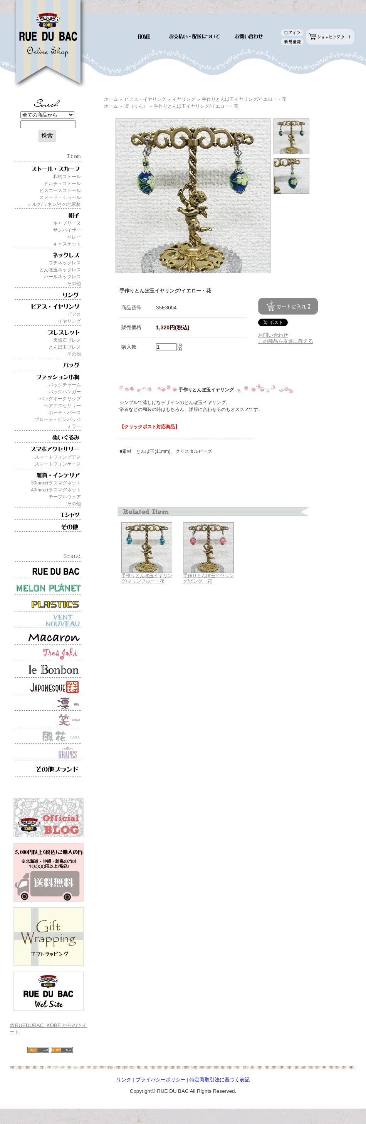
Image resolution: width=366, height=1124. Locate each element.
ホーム (111, 99)
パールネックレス (62, 276)
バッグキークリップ (60, 398)
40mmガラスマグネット (56, 490)
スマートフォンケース (58, 464)
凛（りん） (136, 106)
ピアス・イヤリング (145, 99)
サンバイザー (67, 230)
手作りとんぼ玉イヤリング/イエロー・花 (244, 99)
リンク (123, 1079)
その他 (74, 283)
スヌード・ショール (60, 197)
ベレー (74, 237)
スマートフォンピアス (58, 457)
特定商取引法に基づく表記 (220, 1079)
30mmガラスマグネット (56, 483)
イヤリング (69, 321)
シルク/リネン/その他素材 (54, 204)
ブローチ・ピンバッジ (58, 419)
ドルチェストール (62, 183)
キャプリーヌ (67, 223)
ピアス (74, 314)
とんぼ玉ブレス (65, 347)
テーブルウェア (65, 496)
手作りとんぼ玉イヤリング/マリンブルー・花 (146, 578)
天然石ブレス (67, 340)
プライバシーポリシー (161, 1079)
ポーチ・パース (65, 412)
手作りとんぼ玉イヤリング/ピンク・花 (208, 578)
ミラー (74, 426)
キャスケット (67, 244)
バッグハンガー (65, 391)
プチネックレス (65, 263)
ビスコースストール (60, 190)
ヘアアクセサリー (62, 405)
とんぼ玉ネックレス (60, 269)
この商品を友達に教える (285, 341)
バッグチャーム (65, 384)
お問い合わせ (273, 335)
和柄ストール (67, 176)
